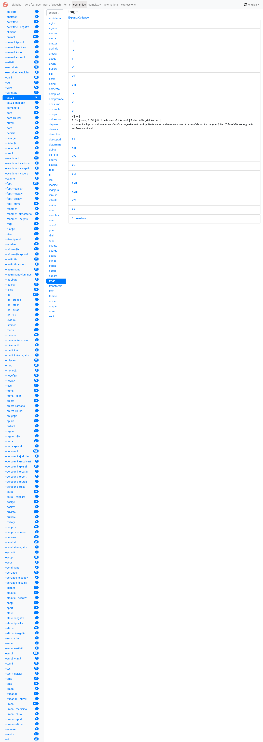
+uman (22, 704)
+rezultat (22, 542)
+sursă (22, 653)
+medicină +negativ (22, 355)
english (250, 5)
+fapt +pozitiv (22, 198)
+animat (22, 37)
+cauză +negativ (22, 102)
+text (22, 668)
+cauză (22, 97)
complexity (95, 4)
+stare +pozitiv (22, 623)
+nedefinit (22, 375)
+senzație (22, 572)
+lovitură (22, 320)
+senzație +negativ (22, 577)
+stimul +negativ (22, 633)
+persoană (22, 451)
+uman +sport (22, 719)
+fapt (22, 183)
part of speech (52, 4)
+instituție (22, 259)
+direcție (22, 138)
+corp (22, 113)
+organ (22, 431)
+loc (22, 294)
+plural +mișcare (22, 496)
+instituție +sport (22, 264)
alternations (111, 4)
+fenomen (22, 209)
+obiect (22, 400)
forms (67, 4)
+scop (22, 557)
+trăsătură (22, 694)
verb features (33, 4)
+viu (22, 739)
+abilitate (22, 11)
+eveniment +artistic (22, 163)
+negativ (22, 380)
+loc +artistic (22, 299)
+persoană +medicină (22, 461)
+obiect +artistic (22, 406)
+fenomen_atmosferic (22, 214)
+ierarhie (22, 244)
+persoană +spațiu (22, 471)
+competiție (22, 107)
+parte (22, 441)
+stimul (22, 628)
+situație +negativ (22, 598)
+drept (22, 153)
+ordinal (22, 426)
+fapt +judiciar (22, 188)
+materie (22, 335)
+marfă (22, 330)
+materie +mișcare (22, 340)
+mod (22, 365)
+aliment (22, 32)
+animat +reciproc (22, 47)
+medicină (22, 350)
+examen (22, 178)
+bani (22, 77)
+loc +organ (22, 305)
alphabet (18, 4)
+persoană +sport (22, 476)
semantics (79, 4)
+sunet (22, 643)
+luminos (22, 325)
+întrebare (22, 279)
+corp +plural (22, 118)
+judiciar (22, 284)
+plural (22, 491)
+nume (22, 390)
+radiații (22, 522)
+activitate (22, 22)
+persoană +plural (22, 466)
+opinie (22, 421)
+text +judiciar (22, 673)
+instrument (22, 269)
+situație (22, 592)
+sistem (22, 587)
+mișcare (22, 360)
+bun (22, 82)
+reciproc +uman (22, 532)
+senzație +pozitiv (22, 582)
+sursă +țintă (22, 658)
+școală (22, 552)
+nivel (22, 385)
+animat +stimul (22, 57)
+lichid (22, 289)
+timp (22, 678)
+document (22, 148)
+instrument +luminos (22, 274)
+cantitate (22, 92)
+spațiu (22, 603)
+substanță (22, 638)
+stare (22, 613)
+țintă (22, 683)
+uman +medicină (22, 709)
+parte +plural (22, 446)
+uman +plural (22, 714)
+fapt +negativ (22, 193)
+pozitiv (22, 507)
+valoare (22, 729)
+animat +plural (22, 42)
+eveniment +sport (22, 173)
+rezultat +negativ (22, 547)
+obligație (22, 416)
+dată (22, 128)
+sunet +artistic (22, 648)
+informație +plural (22, 254)
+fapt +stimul (22, 203)
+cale (22, 87)
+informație (22, 249)
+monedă (22, 370)
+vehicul (22, 734)
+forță (22, 224)
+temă (22, 663)
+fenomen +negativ (22, 219)
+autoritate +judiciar (22, 72)
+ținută (22, 688)
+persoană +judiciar (22, 456)
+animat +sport (22, 52)
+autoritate (22, 67)
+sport (22, 608)
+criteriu (22, 123)
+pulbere (22, 517)
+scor (22, 562)
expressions (128, 4)
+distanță (22, 143)
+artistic (22, 62)
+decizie (22, 133)
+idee (22, 234)
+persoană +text (22, 486)
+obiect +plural (22, 411)
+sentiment (22, 567)
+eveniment (22, 158)
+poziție (22, 502)
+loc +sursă (22, 310)
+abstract (22, 17)
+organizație (22, 436)
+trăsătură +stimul (22, 699)
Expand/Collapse (78, 17)
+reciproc (22, 527)
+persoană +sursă (22, 481)
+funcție (22, 229)
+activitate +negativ (22, 27)
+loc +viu (22, 315)
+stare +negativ (22, 618)
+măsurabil (22, 345)
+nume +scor (22, 395)
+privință (22, 512)
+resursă (22, 537)
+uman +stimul (22, 724)
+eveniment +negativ (22, 168)
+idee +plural (22, 239)
